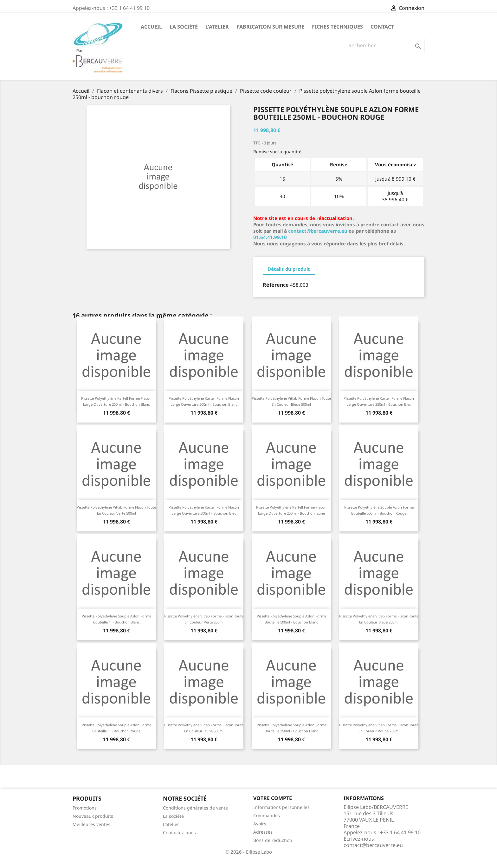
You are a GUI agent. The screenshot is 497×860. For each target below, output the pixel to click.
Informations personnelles (281, 807)
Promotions (85, 808)
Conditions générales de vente (195, 808)
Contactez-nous (179, 833)
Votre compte (272, 798)
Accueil (151, 26)
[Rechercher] (384, 45)
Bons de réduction (272, 840)
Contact (382, 26)
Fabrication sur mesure (270, 26)
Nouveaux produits (93, 816)
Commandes (266, 815)
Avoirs (259, 824)
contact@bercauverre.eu (317, 231)
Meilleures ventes (91, 824)
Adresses (263, 832)
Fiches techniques (337, 26)
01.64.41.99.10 (270, 237)
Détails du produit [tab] (289, 269)
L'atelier (217, 26)
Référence (276, 285)
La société (184, 26)
